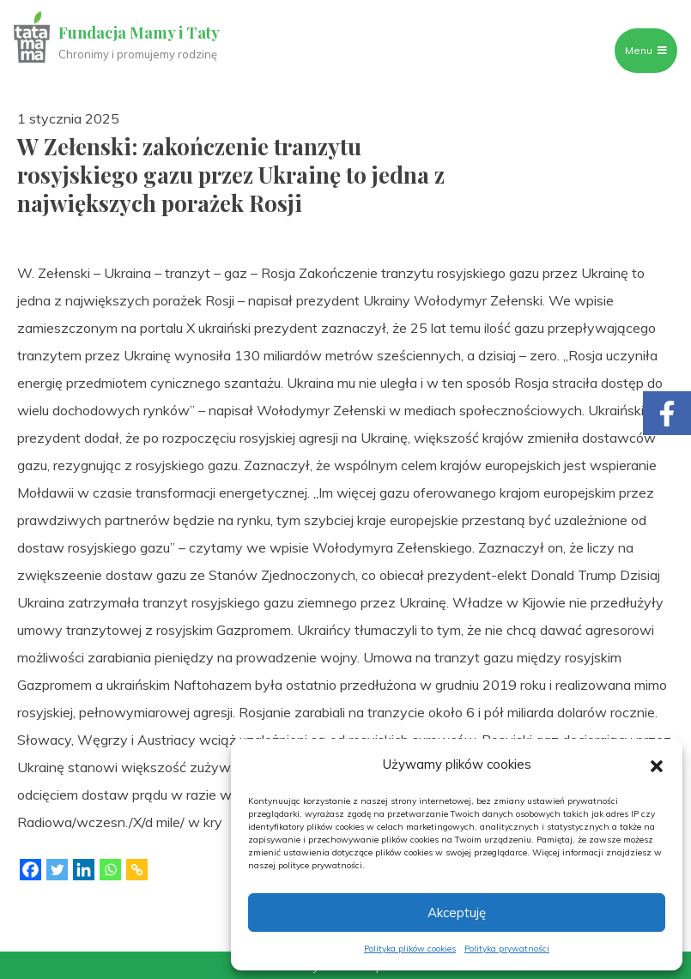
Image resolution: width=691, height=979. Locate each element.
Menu (646, 50)
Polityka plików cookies (410, 948)
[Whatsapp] (110, 869)
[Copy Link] (137, 869)
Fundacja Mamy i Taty (139, 32)
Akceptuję (456, 912)
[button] (656, 764)
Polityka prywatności (506, 948)
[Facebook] (30, 869)
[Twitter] (57, 869)
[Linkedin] (83, 869)
